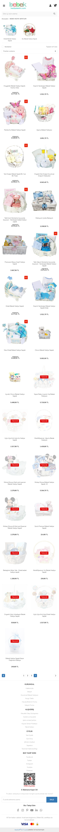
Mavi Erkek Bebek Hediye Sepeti (14, 350)
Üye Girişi (29, 739)
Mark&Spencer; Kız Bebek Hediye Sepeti (44, 571)
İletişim (29, 692)
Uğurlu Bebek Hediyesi (44, 130)
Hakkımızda (29, 688)
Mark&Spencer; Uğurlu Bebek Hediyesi (44, 439)
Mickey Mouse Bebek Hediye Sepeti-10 (44, 483)
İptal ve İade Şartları (29, 720)
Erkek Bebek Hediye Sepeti (15, 306)
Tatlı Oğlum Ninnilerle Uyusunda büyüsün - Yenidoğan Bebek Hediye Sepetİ (44, 264)
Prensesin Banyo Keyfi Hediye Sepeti (15, 263)
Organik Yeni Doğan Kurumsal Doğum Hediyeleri (44, 175)
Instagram (29, 764)
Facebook (29, 757)
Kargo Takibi (29, 698)
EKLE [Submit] (52, 800)
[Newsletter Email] (24, 800)
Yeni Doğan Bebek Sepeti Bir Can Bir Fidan (15, 175)
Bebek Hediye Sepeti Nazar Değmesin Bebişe (15, 659)
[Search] (29, 13)
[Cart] (55, 5)
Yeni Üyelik (29, 735)
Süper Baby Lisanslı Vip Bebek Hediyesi (44, 395)
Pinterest (29, 771)
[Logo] (18, 6)
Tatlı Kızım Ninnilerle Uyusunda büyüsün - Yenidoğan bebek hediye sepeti (14, 220)
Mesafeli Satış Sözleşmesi (29, 714)
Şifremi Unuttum (29, 742)
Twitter (29, 761)
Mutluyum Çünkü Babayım (44, 218)
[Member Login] (50, 5)
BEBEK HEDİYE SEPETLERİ (18, 19)
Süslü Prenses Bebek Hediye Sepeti (44, 527)
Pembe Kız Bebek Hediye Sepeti (14, 130)
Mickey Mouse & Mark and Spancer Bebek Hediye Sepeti (14, 527)
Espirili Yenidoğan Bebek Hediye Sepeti (44, 87)
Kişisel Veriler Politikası (29, 724)
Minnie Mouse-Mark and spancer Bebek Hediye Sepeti (15, 483)
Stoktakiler (8, 47)
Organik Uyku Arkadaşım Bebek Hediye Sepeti (14, 615)
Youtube (29, 767)
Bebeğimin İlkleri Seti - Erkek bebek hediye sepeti (15, 571)
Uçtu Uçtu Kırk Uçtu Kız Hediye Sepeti (15, 439)
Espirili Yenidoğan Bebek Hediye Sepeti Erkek (44, 307)
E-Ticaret (24, 830)
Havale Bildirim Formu (29, 702)
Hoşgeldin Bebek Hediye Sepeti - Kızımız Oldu (15, 87)
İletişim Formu (29, 705)
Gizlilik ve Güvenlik (29, 717)
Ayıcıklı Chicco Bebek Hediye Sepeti (14, 395)
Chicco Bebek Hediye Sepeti (44, 350)
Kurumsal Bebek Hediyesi (29, 695)
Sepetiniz (30, 745)
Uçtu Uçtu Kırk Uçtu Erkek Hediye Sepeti (44, 615)
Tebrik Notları (29, 727)
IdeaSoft (18, 830)
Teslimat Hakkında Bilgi (29, 749)
